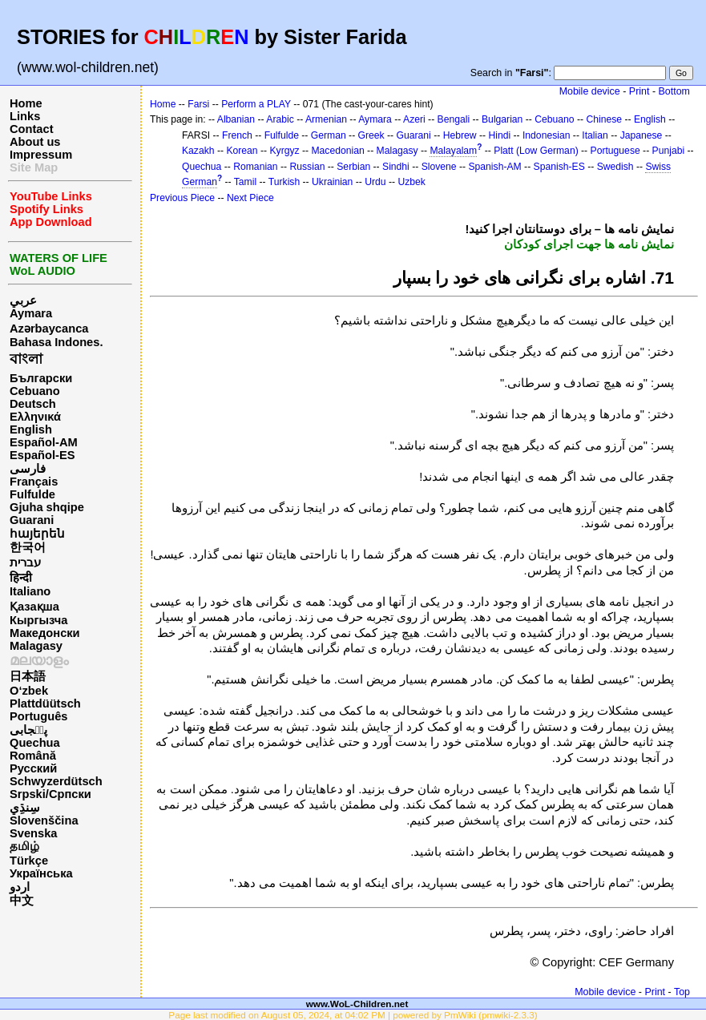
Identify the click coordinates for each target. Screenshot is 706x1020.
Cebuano (35, 391)
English (31, 429)
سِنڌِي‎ (25, 807)
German (328, 135)
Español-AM (44, 442)
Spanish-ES (559, 166)
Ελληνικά (35, 416)
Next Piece (250, 198)
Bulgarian (502, 119)
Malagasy (36, 645)
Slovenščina (44, 820)
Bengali (454, 119)
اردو (20, 887)
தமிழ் (24, 846)
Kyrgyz (284, 150)
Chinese (604, 119)
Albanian (236, 119)
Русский (33, 768)
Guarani (32, 520)
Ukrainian (332, 181)
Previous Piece (182, 198)
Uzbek (411, 181)
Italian (594, 135)
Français (34, 481)
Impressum (41, 154)
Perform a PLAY (256, 104)
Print (639, 91)
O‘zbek (29, 690)
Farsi (198, 104)
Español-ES (42, 455)
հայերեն (37, 533)
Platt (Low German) (536, 150)
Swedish (615, 166)
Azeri (414, 119)
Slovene (439, 166)
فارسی (28, 468)
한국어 (28, 547)
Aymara (31, 313)
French (237, 135)
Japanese (641, 135)
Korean (241, 150)
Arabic (279, 119)
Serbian (353, 166)
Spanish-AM (494, 166)
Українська (41, 873)
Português (38, 716)
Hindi (499, 135)
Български (41, 378)
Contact (32, 129)
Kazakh (198, 150)
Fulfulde (32, 494)
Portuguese (615, 150)
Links (25, 116)
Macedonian (337, 150)
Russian (307, 166)
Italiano (30, 591)
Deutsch (33, 403)
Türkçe (29, 860)
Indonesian (546, 135)
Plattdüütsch (45, 703)
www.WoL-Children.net (357, 1003)
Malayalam (453, 150)
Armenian (326, 119)
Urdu (375, 181)
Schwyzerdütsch (56, 781)
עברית (25, 562)
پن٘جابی (28, 730)
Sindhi (395, 166)
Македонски (45, 633)
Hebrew (460, 135)
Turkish (284, 181)
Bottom (674, 91)
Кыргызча (38, 620)
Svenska (33, 833)
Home (26, 103)
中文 (22, 900)
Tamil (245, 181)
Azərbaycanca (49, 328)
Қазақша (34, 606)
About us (35, 141)
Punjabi (668, 150)
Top (682, 992)
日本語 (28, 676)
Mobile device (589, 91)
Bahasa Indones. (56, 342)
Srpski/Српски (50, 794)
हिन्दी (21, 577)
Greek (371, 135)
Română (33, 755)
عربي (23, 300)
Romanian (255, 166)
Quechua (35, 742)
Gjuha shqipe (47, 507)
